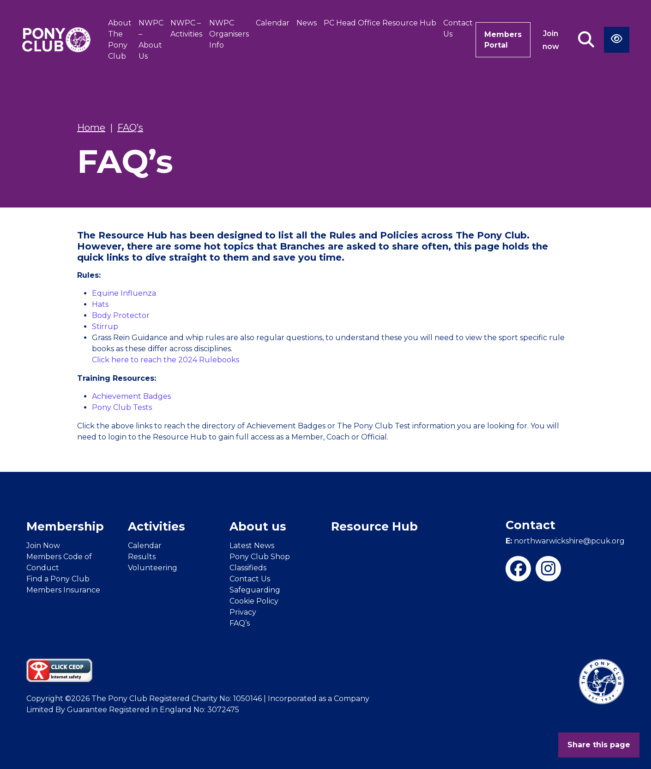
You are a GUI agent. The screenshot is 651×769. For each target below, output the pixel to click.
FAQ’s (239, 623)
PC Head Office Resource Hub (378, 22)
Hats (100, 304)
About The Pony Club (118, 39)
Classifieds (247, 567)
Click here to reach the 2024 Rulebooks (165, 359)
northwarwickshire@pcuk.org (565, 541)
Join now (550, 40)
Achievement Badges (131, 396)
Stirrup (105, 326)
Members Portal (502, 39)
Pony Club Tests (122, 407)
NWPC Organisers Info (227, 33)
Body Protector (121, 315)
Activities (156, 526)
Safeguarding (254, 590)
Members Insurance (63, 590)
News (305, 22)
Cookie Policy (253, 601)
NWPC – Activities (184, 28)
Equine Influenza (124, 293)
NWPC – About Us (149, 39)
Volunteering (152, 567)
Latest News (251, 545)
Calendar (271, 22)
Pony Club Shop (259, 556)
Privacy (242, 612)
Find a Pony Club (58, 578)
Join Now (43, 545)
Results (142, 556)
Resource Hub (374, 526)
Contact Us (456, 28)
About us (257, 526)
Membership (65, 526)
